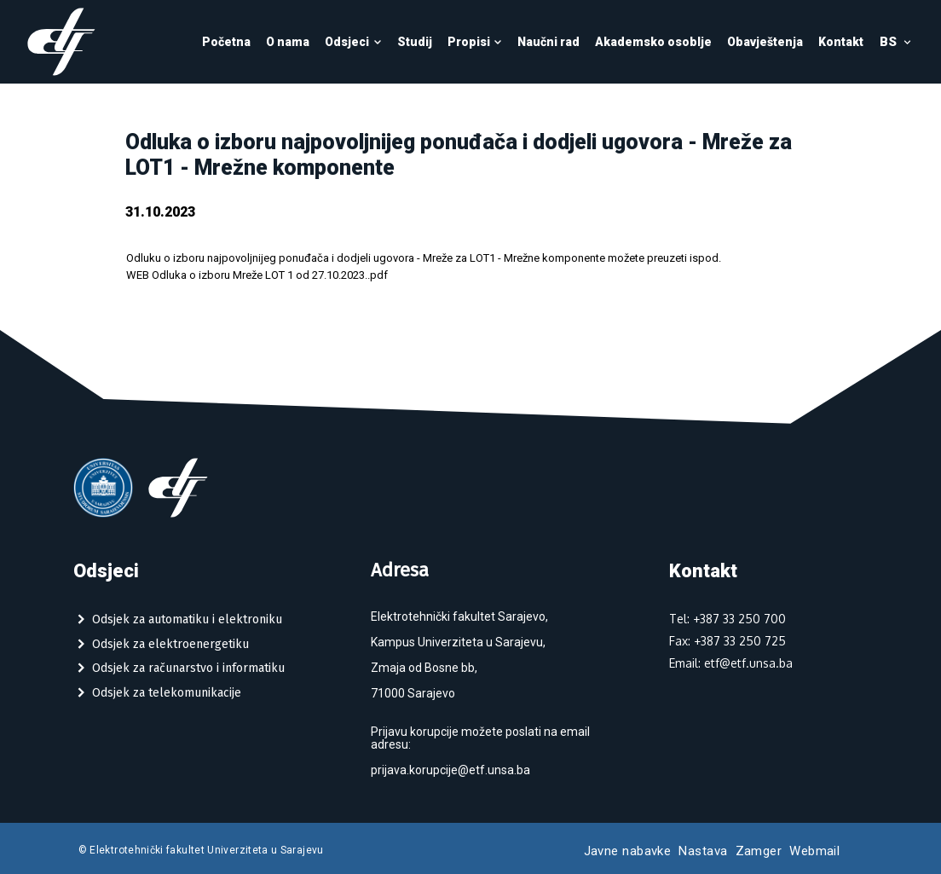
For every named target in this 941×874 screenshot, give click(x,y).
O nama (287, 42)
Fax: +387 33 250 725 (727, 641)
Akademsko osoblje (653, 42)
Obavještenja (765, 42)
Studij (414, 42)
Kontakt (840, 42)
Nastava (702, 851)
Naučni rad (548, 42)
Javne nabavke (628, 851)
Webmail (814, 851)
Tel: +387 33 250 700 (727, 618)
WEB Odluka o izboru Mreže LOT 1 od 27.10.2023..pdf (257, 275)
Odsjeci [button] (353, 42)
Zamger (759, 851)
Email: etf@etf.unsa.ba (731, 663)
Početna (226, 42)
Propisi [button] (475, 42)
